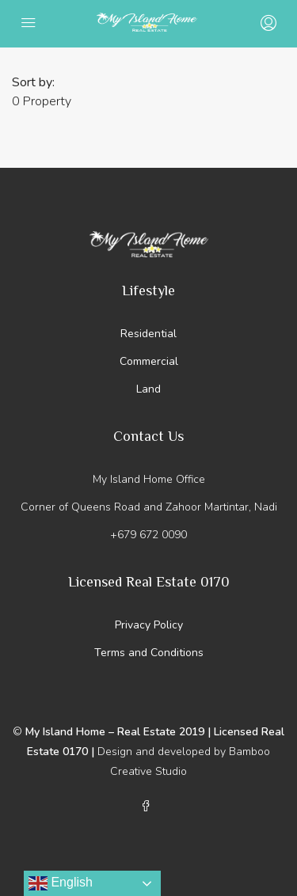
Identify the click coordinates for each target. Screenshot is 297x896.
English (61, 883)
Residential (148, 333)
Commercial (149, 361)
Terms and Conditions (149, 652)
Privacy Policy (149, 624)
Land (148, 389)
